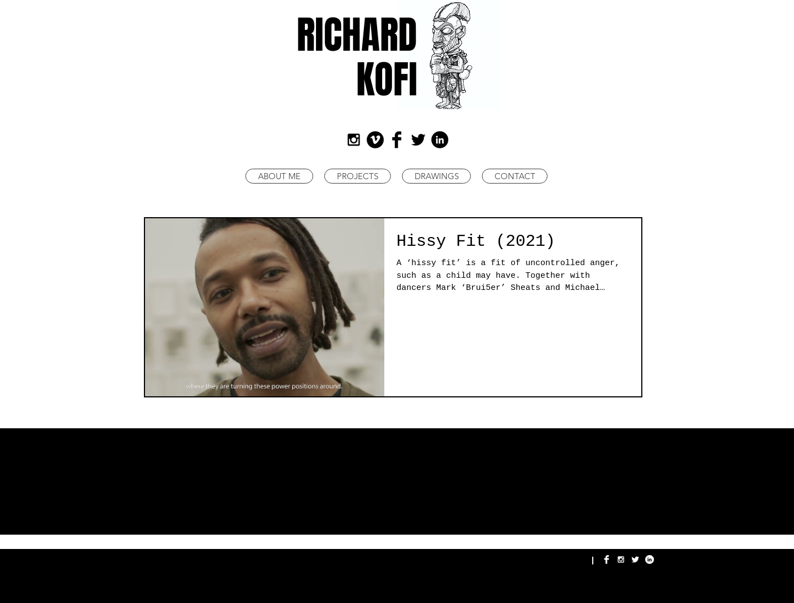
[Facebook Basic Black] (396, 139)
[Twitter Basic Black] (418, 139)
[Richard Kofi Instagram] (620, 559)
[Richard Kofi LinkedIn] (649, 559)
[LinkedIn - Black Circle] (439, 139)
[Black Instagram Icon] (353, 139)
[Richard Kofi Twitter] (635, 559)
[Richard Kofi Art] (375, 139)
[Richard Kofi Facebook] (606, 559)
